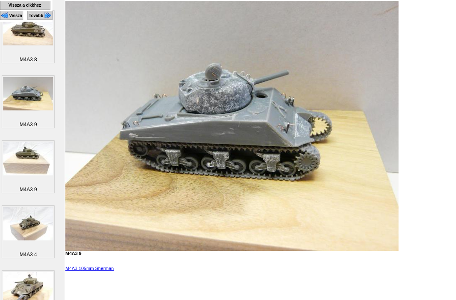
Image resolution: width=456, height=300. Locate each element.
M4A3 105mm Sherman (89, 268)
